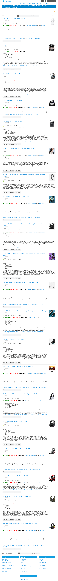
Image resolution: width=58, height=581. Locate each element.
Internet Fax (23, 568)
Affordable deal (5, 38)
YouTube (45, 1)
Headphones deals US (19, 359)
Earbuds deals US (6, 332)
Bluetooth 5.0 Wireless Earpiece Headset (10, 217)
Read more (5, 40)
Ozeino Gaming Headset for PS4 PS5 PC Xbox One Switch (12, 545)
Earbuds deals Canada (20, 38)
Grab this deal (21, 94)
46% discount (5, 141)
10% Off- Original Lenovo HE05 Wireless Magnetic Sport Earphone (20, 282)
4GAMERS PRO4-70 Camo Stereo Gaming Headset (11, 516)
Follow (51, 3)
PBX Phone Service (24, 569)
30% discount (34, 441)
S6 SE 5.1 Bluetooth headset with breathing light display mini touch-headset (15, 275)
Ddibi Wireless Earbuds (13, 114)
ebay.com (34, 155)
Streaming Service (24, 571)
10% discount (32, 189)
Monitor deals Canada (42, 387)
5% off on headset (24, 168)
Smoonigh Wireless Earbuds (29, 94)
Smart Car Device (42, 560)
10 (35, 15)
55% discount (5, 94)
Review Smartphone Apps (6, 566)
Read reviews (11, 40)
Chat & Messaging (24, 563)
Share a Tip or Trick (5, 560)
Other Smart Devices (42, 569)
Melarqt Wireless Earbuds (35, 38)
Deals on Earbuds (15, 94)
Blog (28, 5)
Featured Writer (19, 5)
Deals (4, 5)
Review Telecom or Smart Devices (8, 565)
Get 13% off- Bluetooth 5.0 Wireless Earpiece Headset (17, 196)
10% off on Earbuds (34, 359)
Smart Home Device (42, 562)
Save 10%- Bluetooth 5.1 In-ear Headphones (14, 339)
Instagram (51, 1)
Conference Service (24, 565)
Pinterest (49, 1)
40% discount (29, 331)
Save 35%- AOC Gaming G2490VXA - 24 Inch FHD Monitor (18, 366)
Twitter (42, 1)
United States (29, 155)
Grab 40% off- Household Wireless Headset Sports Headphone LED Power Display (24, 311)
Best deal (9, 65)
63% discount (32, 469)
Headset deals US (38, 189)
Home (21, 3)
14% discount (41, 545)
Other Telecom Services (25, 572)
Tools (54, 3)
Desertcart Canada (12, 38)
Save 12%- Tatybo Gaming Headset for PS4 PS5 (15, 476)
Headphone (43, 25)
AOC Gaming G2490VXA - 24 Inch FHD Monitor (22, 387)
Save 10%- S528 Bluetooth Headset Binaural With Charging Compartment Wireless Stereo (25, 224)
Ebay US (29, 168)
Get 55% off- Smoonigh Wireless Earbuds (13, 73)
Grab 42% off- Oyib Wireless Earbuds (12, 121)
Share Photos (4, 571)
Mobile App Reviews (6, 7)
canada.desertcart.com (33, 25)
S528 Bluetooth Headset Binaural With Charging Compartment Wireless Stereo (16, 247)
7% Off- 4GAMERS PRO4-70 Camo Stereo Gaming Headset (18, 496)
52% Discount (5, 65)
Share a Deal (4, 559)
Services (33, 3)
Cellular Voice (23, 562)
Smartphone (41, 559)
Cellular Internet (23, 560)
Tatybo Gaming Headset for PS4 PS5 (9, 489)
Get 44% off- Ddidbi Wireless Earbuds (12, 100)
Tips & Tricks (44, 5)
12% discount (25, 489)
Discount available (35, 168)
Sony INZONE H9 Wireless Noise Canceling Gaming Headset (13, 414)
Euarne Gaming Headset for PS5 (25, 441)
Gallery (8, 5)
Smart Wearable (42, 566)
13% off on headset (20, 217)
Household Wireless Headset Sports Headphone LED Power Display (14, 331)
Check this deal (9, 441)
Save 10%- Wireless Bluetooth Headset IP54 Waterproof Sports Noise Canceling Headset (24, 175)
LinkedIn (47, 1)
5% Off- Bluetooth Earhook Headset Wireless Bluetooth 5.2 (18, 148)
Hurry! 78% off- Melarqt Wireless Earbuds (14, 18)
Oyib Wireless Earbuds (31, 141)
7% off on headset (23, 516)
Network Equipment (42, 568)
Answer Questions (5, 569)
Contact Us (29, 3)
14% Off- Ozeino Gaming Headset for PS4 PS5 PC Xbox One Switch (20, 523)
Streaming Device (42, 565)
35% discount (5, 387)
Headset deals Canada (7, 66)
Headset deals (34, 304)
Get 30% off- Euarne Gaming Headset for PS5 (15, 421)
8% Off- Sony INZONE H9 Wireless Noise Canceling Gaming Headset (20, 394)
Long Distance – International (26, 566)
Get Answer (13, 5)
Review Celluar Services (6, 562)
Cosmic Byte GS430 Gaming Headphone (9, 469)
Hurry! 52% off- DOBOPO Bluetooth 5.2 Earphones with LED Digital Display (22, 45)
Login (44, 3)
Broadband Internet (24, 559)
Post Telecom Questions (6, 568)
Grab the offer (40, 359)
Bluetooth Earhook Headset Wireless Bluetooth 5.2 (11, 168)
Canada (27, 25)
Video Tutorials (14, 7)
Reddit (53, 1)
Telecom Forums (39, 3)
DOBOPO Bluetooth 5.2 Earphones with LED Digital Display (30, 65)
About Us (24, 3)
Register (47, 3)
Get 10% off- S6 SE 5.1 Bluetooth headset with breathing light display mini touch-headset (24, 254)
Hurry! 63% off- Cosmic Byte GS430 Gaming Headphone (17, 448)
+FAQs (25, 5)
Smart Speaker (41, 563)
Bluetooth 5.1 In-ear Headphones (8, 359)
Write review (18, 40)
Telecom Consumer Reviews (36, 5)
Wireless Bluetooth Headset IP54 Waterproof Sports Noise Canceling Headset (16, 189)
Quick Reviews (23, 577)
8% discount (33, 414)
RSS (55, 1)
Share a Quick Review (24, 579)
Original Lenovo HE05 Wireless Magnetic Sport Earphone (12, 304)
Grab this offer (27, 38)
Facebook (43, 1)
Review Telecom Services (6, 563)
